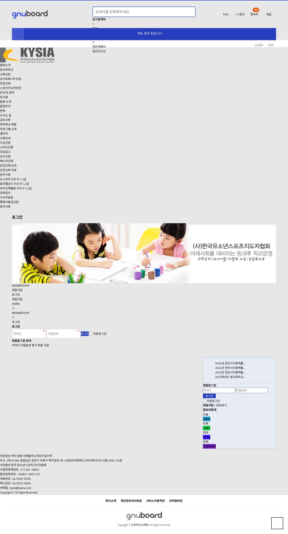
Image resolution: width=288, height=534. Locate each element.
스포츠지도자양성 (10, 88)
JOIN (271, 45)
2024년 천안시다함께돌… (230, 368)
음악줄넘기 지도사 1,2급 (14, 183)
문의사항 (5, 206)
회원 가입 (43, 345)
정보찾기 (221, 405)
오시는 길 (5, 115)
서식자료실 (6, 197)
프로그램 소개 (8, 129)
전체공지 (5, 193)
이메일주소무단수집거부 (37, 456)
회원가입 (17, 290)
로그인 (16, 294)
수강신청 (5, 142)
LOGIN (259, 45)
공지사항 (5, 120)
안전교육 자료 (8, 170)
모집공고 (5, 152)
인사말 (4, 97)
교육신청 (5, 74)
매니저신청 (6, 161)
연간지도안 (99, 51)
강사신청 (5, 156)
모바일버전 (175, 500)
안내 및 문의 (7, 92)
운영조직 (5, 106)
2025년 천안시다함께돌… (230, 363)
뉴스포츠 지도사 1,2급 (13, 179)
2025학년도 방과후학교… (230, 377)
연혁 (2, 110)
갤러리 (4, 133)
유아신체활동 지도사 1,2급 (16, 188)
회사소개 (111, 500)
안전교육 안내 (8, 165)
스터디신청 (6, 147)
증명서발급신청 (9, 202)
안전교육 (5, 83)
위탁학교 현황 (8, 124)
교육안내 (5, 138)
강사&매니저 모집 (10, 79)
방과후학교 (6, 69)
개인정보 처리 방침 (11, 456)
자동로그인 (100, 333)
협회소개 (5, 65)
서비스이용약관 (155, 500)
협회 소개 (5, 101)
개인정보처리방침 (131, 500)
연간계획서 (99, 46)
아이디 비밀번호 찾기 (24, 345)
